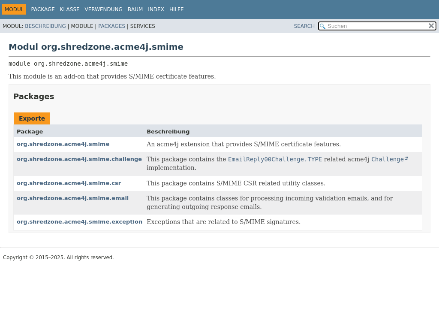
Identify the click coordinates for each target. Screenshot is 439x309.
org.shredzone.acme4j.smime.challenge (79, 159)
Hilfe (176, 9)
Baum (135, 9)
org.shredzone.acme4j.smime (63, 144)
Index (156, 9)
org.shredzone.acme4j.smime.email (73, 198)
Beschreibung (45, 26)
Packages (111, 26)
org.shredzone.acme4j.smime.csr (69, 183)
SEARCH (304, 26)
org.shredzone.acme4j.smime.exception (79, 221)
